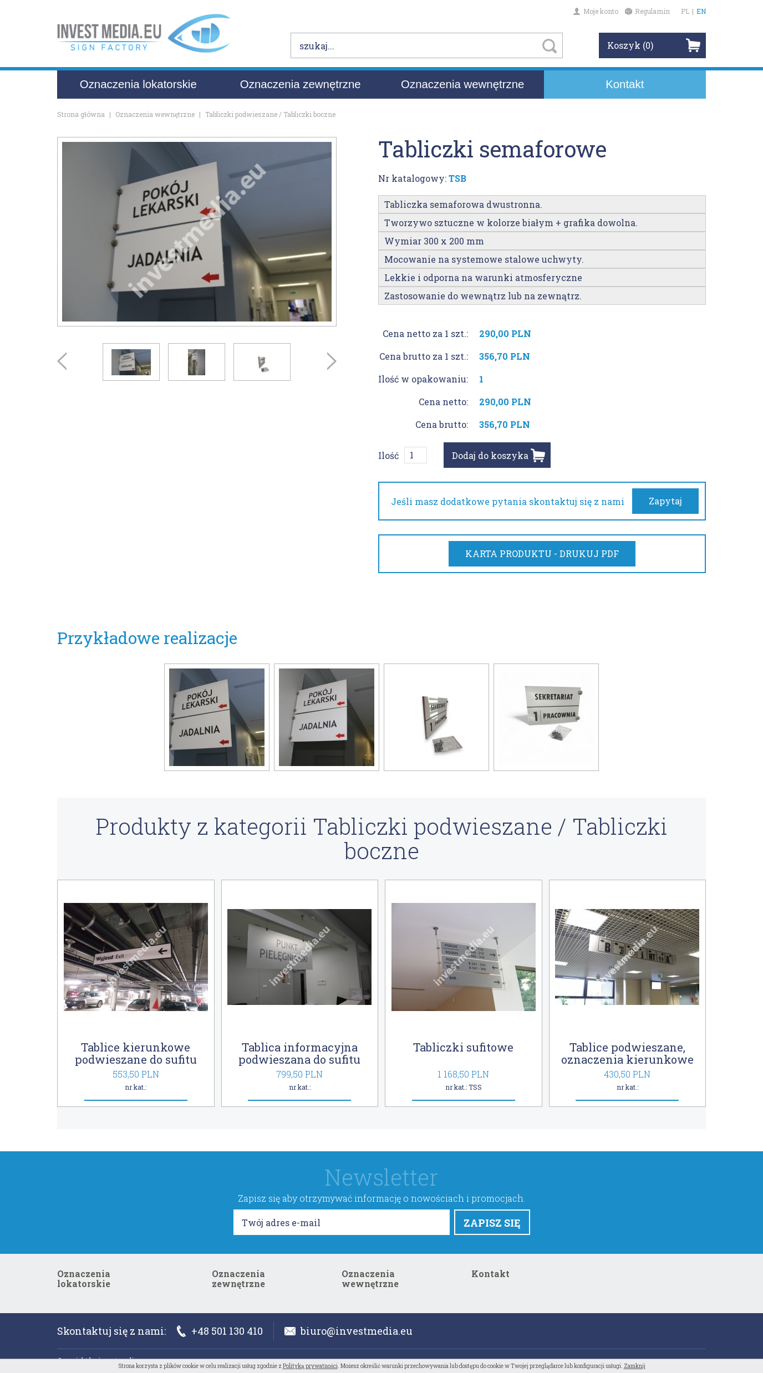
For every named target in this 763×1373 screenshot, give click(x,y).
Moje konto (595, 11)
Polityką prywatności (310, 1366)
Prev (62, 361)
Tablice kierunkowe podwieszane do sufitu (136, 1053)
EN (701, 11)
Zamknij (634, 1366)
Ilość (388, 455)
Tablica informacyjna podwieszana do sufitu (299, 1053)
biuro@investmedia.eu (348, 1331)
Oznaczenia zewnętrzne (300, 87)
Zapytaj (665, 501)
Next (332, 361)
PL (685, 11)
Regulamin (647, 11)
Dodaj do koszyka (490, 455)
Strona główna (81, 114)
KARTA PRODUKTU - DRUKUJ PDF (542, 553)
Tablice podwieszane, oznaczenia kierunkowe (627, 1053)
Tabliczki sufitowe (463, 1047)
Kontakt (625, 87)
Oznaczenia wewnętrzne (462, 87)
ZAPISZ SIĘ (492, 1222)
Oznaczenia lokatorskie (138, 87)
